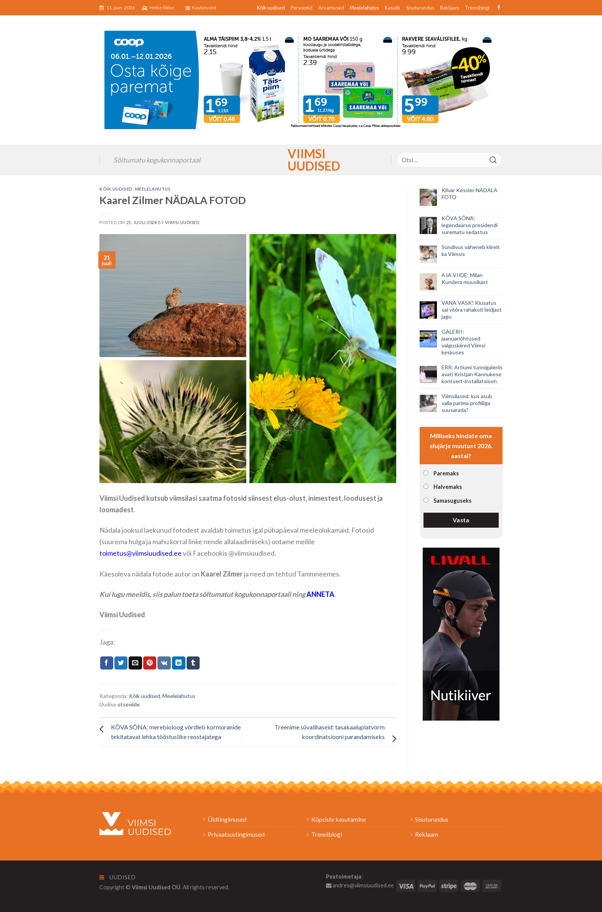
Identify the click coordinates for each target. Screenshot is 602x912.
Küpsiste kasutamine (338, 819)
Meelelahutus (364, 8)
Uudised (117, 877)
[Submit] (493, 159)
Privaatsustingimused (236, 834)
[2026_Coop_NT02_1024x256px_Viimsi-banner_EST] (301, 79)
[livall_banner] (461, 633)
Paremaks (446, 473)
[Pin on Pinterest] (149, 662)
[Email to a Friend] (135, 662)
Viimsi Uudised (301, 160)
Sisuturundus (420, 8)
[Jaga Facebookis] (106, 662)
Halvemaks (447, 486)
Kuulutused (200, 8)
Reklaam (449, 8)
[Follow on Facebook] (498, 7)
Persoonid (302, 8)
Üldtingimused (227, 819)
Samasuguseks (452, 500)
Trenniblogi (477, 8)
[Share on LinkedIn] (178, 662)
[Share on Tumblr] (193, 662)
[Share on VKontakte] (164, 662)
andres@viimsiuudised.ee (360, 885)
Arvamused (331, 8)
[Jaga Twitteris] (120, 662)
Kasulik (392, 8)
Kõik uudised (271, 8)
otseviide (128, 704)
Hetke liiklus (158, 8)
